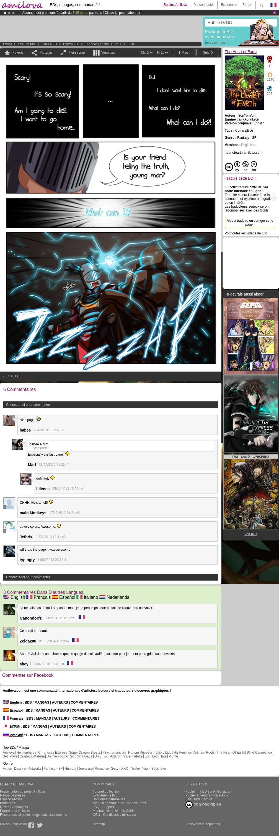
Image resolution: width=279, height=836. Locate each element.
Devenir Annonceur (14, 807)
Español (63, 597)
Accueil (7, 44)
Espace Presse (11, 799)
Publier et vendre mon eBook (206, 795)
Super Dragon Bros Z (84, 752)
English (14, 597)
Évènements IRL (105, 795)
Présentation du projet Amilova (22, 791)
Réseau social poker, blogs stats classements (33, 815)
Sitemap (99, 824)
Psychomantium (114, 752)
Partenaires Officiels (15, 811)
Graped (25, 756)
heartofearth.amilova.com (243, 153)
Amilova (9, 752)
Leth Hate (159, 756)
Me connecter (204, 5)
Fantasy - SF (71, 44)
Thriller (135, 768)
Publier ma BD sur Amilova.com (208, 791)
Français (38, 597)
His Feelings (183, 752)
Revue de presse (12, 795)
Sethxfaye (10, 756)
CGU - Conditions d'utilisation (114, 815)
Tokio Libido (162, 752)
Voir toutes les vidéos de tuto (246, 233)
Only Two (101, 756)
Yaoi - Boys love (154, 768)
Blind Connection (259, 752)
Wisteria (39, 756)
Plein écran (76, 52)
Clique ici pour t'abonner (122, 13)
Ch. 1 (118, 44)
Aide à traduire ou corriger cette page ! (250, 222)
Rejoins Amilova (175, 5)
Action (7, 768)
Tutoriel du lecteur (106, 791)
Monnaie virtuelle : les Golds (114, 811)
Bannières (7, 803)
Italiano (87, 597)
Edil (147, 756)
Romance (102, 768)
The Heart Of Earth (231, 752)
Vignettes (108, 52)
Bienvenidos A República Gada (69, 756)
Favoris (17, 52)
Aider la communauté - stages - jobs (119, 803)
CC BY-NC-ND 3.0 (203, 804)
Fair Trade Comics (199, 799)
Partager (46, 52)
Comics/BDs (49, 44)
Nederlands (114, 597)
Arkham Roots (204, 752)
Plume (173, 756)
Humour (70, 768)
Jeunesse (85, 768)
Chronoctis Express (52, 752)
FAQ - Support (103, 807)
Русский (13, 735)
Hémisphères (26, 752)
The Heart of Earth (96, 44)
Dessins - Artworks (28, 768)
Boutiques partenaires (109, 799)
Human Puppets (140, 752)
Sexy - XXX (119, 768)
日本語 (11, 726)
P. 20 (131, 44)
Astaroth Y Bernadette (126, 756)
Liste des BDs (26, 44)
